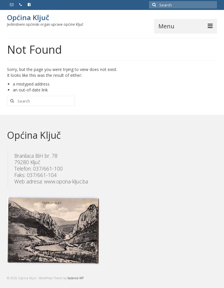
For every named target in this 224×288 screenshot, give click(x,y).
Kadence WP (75, 278)
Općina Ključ (28, 17)
